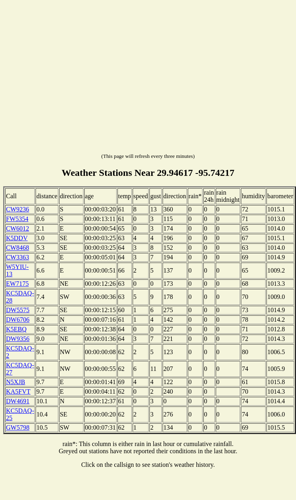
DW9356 (18, 338)
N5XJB (15, 381)
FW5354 (17, 218)
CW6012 (17, 228)
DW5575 (18, 310)
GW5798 (18, 427)
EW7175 (17, 283)
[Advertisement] (75, 78)
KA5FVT (18, 391)
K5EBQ (16, 329)
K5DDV (17, 238)
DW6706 (18, 319)
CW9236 (17, 209)
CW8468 (17, 247)
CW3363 (17, 257)
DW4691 (18, 401)
